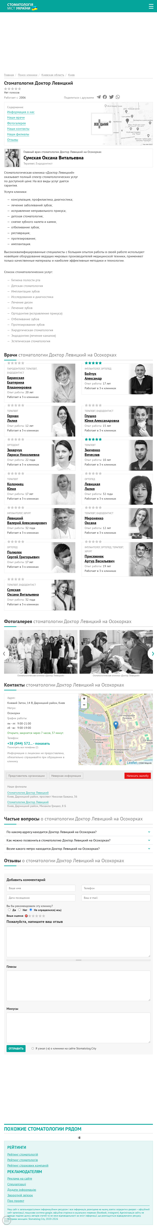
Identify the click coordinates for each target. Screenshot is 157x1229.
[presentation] (6, 653)
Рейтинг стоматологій (22, 1154)
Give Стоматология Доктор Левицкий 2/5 (33, 915)
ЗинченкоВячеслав (92, 452)
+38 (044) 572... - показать (41, 745)
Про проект (15, 1201)
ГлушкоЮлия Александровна (102, 418)
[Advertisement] (78, 40)
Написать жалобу (138, 776)
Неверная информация (66, 776)
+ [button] (84, 699)
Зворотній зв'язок (20, 1195)
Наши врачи (16, 117)
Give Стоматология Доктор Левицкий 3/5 (37, 915)
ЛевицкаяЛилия (92, 486)
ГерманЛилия (13, 418)
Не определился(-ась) (48, 910)
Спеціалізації (16, 1184)
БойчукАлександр (93, 376)
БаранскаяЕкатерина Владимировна (19, 382)
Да (14, 910)
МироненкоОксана (94, 520)
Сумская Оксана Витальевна (54, 157)
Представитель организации (26, 776)
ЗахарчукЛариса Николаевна (23, 452)
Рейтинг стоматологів (22, 1160)
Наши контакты (18, 129)
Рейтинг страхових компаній (27, 1165)
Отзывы (12, 140)
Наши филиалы (18, 134)
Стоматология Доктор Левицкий (28, 793)
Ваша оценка (15, 916)
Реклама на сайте (19, 1178)
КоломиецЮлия (15, 486)
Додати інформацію (21, 1190)
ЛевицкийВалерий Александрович (27, 520)
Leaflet (132, 763)
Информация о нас (21, 112)
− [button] (84, 705)
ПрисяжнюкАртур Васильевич (99, 558)
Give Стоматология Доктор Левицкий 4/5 (40, 915)
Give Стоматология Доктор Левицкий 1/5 (30, 915)
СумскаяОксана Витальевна (23, 592)
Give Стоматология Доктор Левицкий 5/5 (44, 915)
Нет (25, 910)
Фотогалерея (16, 123)
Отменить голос (26, 915)
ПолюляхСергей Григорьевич (23, 554)
